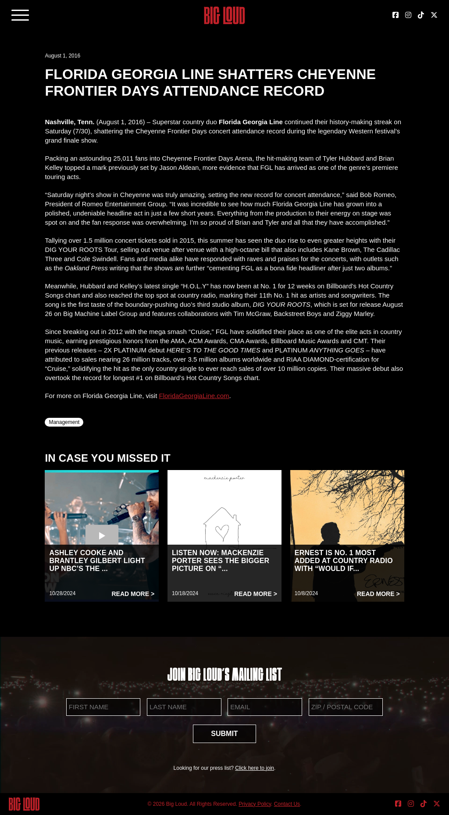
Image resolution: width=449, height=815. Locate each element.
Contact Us (287, 804)
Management (64, 422)
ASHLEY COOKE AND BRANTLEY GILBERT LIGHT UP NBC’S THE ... (97, 560)
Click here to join (254, 768)
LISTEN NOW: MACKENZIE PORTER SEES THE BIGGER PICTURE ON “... (220, 560)
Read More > (132, 593)
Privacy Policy (255, 804)
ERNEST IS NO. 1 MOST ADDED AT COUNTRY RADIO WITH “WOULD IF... (344, 560)
